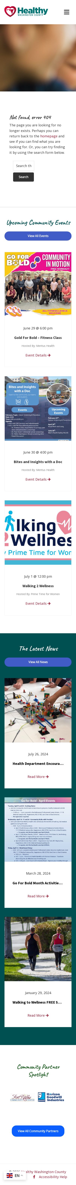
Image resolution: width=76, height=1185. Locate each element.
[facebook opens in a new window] (34, 1177)
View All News (38, 662)
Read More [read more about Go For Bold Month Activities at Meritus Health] (38, 896)
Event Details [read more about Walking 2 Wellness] (38, 603)
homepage (48, 136)
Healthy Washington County (43, 1172)
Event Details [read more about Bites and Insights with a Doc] (38, 479)
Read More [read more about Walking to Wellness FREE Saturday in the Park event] (38, 1015)
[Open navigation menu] (66, 12)
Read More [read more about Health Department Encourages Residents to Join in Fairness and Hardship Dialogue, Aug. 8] (38, 776)
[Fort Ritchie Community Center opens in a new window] (22, 1097)
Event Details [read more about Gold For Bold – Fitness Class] (38, 355)
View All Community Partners (38, 1131)
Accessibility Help (53, 1177)
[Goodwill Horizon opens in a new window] (51, 1097)
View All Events (38, 236)
